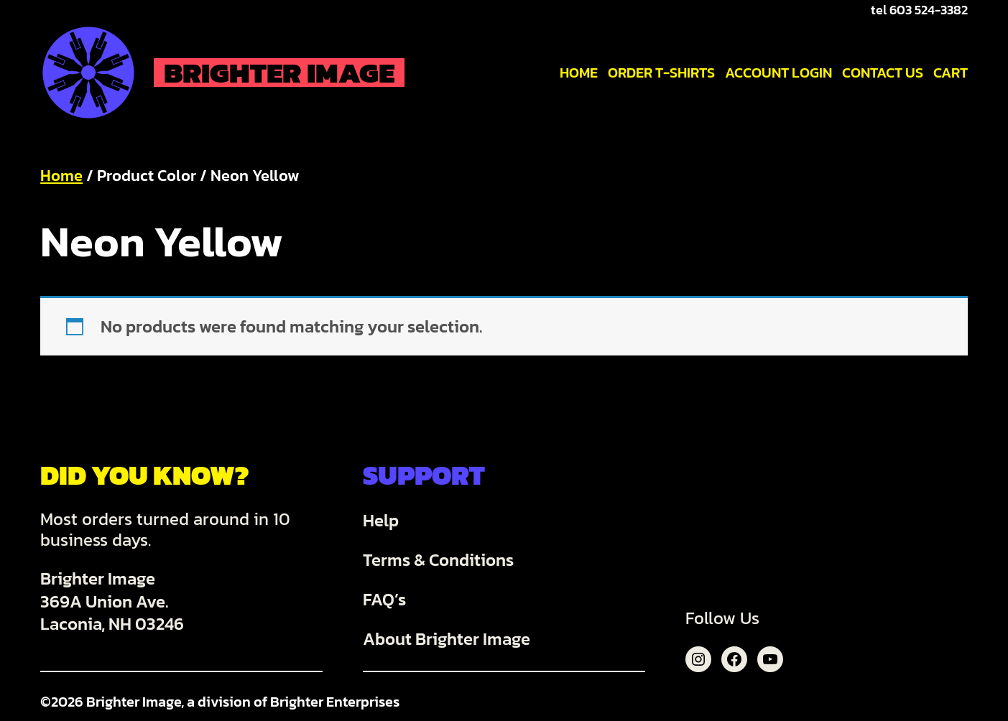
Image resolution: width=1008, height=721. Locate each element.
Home (61, 175)
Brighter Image (279, 72)
